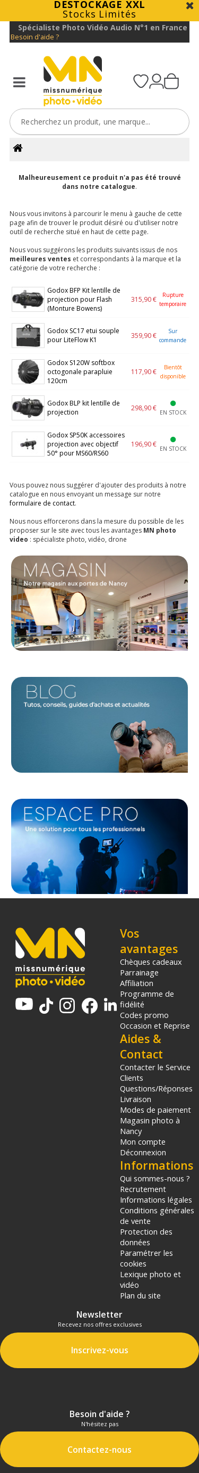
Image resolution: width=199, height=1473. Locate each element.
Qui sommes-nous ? (155, 1178)
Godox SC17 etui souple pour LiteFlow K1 (83, 335)
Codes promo (144, 1014)
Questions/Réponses (156, 1088)
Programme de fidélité (147, 998)
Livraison (135, 1099)
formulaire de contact (42, 503)
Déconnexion (143, 1152)
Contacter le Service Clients (155, 1072)
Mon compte (143, 1141)
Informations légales (156, 1199)
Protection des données (146, 1236)
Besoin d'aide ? (35, 37)
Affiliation (136, 983)
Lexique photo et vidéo (150, 1279)
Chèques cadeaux (151, 961)
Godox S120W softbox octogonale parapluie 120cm (81, 371)
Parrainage (139, 972)
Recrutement (143, 1189)
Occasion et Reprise (155, 1025)
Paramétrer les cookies (146, 1258)
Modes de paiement (155, 1109)
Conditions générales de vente (157, 1215)
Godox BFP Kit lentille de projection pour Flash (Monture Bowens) (83, 299)
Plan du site (140, 1295)
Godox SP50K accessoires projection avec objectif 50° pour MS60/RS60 (86, 444)
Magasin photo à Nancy (150, 1125)
